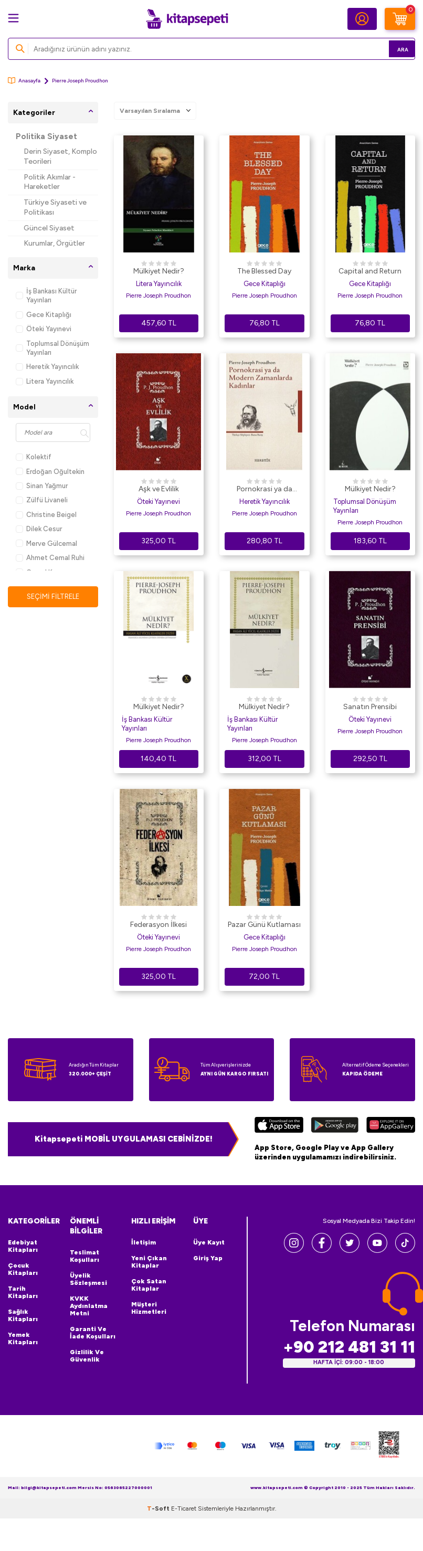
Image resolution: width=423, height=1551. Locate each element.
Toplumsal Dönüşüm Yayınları (52, 348)
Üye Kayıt (209, 1242)
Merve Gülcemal (46, 543)
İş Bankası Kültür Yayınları (46, 295)
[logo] (186, 18)
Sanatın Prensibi (370, 706)
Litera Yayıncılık (44, 381)
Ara (392, 48)
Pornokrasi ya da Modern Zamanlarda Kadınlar (264, 489)
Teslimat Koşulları (84, 1256)
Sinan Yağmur (42, 486)
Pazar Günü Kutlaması (264, 924)
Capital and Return (370, 271)
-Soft (159, 1508)
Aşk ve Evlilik (159, 488)
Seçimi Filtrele (53, 596)
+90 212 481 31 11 (349, 1347)
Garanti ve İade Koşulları (92, 1332)
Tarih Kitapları (23, 1292)
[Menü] (13, 18)
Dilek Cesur (39, 529)
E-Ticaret (183, 1508)
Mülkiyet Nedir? (158, 271)
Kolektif (33, 457)
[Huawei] (390, 1126)
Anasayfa (24, 80)
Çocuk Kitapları (23, 1269)
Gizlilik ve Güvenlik (87, 1355)
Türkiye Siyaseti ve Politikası (55, 207)
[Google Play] (335, 1126)
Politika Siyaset (46, 136)
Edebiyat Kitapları (23, 1246)
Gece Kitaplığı (43, 315)
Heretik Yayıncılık (47, 367)
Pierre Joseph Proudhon (158, 295)
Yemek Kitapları (23, 1338)
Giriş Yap (208, 1258)
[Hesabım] (362, 19)
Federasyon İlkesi (158, 924)
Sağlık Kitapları (23, 1315)
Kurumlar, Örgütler (54, 243)
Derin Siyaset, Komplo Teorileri (60, 156)
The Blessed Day (264, 271)
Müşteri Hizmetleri (148, 1308)
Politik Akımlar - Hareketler (50, 182)
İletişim (143, 1242)
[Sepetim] (400, 19)
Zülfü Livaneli (42, 500)
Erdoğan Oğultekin (50, 472)
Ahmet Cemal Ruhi (50, 558)
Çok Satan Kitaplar (148, 1285)
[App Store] (279, 1126)
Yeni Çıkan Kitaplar (149, 1261)
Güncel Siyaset (49, 228)
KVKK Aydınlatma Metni (89, 1306)
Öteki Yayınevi (43, 329)
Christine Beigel (46, 515)
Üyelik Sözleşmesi (88, 1279)
